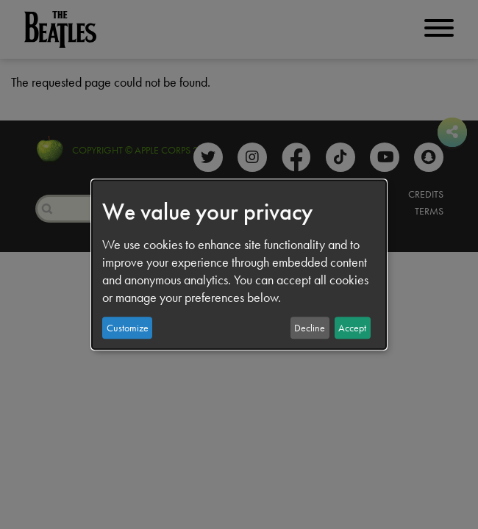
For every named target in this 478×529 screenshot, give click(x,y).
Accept (352, 327)
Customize (128, 327)
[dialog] (239, 264)
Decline (309, 327)
